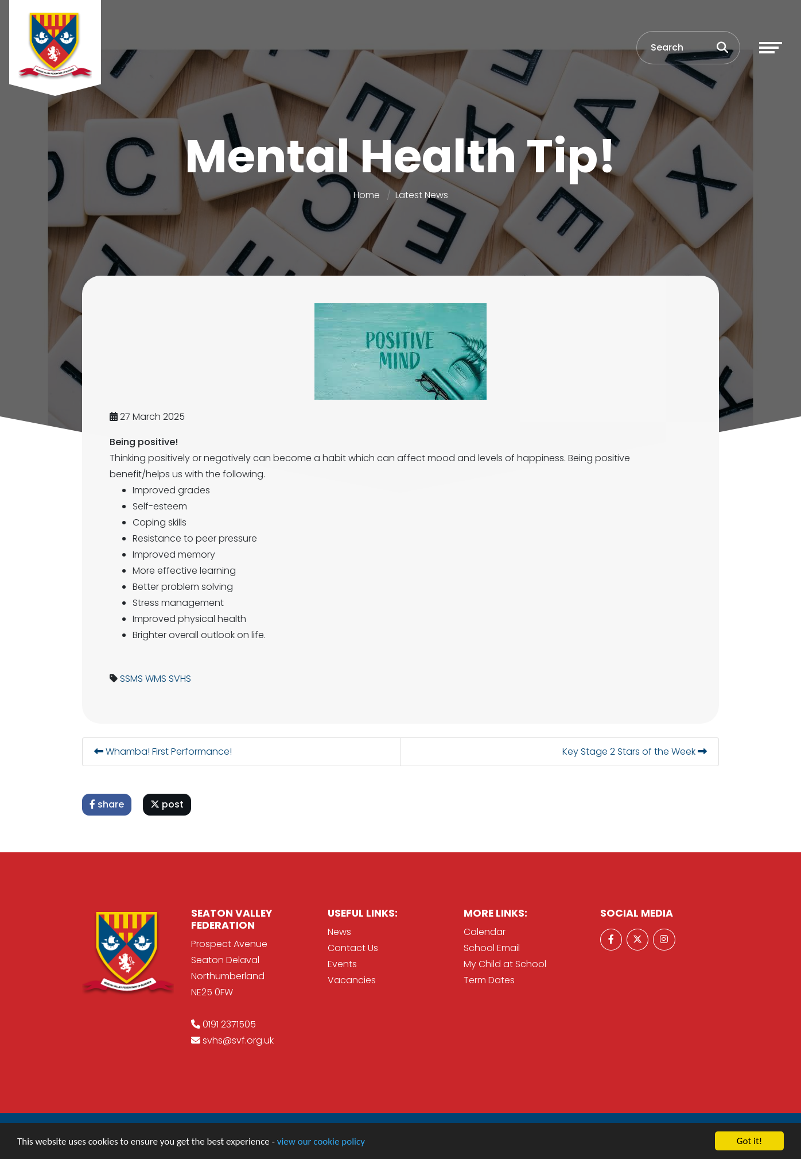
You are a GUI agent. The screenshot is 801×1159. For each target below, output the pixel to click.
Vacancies (352, 980)
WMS (157, 678)
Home (366, 195)
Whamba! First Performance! (164, 751)
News (339, 931)
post (168, 804)
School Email (492, 948)
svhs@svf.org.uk (238, 1040)
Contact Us (353, 948)
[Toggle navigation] (771, 47)
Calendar (485, 931)
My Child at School (505, 964)
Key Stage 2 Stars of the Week (635, 751)
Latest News (421, 195)
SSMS (132, 678)
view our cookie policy (321, 1141)
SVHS (181, 678)
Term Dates (489, 980)
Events (342, 964)
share (108, 804)
